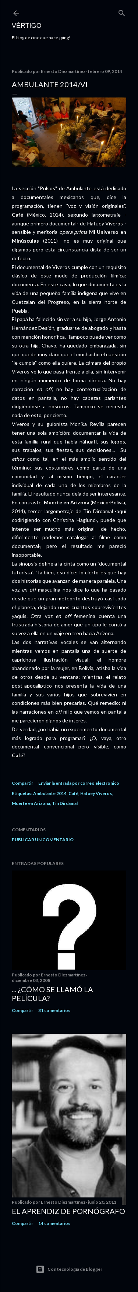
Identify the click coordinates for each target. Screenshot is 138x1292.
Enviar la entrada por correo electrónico (78, 783)
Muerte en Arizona (31, 803)
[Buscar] (121, 11)
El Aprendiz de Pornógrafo (68, 1211)
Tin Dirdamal (65, 803)
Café (73, 793)
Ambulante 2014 (50, 793)
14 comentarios (54, 1223)
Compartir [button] (22, 783)
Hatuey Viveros (96, 793)
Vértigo (27, 25)
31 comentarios (54, 1010)
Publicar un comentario (43, 839)
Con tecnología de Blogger (69, 1269)
